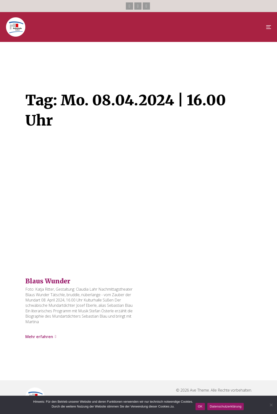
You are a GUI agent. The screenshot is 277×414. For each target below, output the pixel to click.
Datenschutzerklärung (225, 406)
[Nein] (271, 404)
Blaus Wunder (47, 281)
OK (200, 406)
